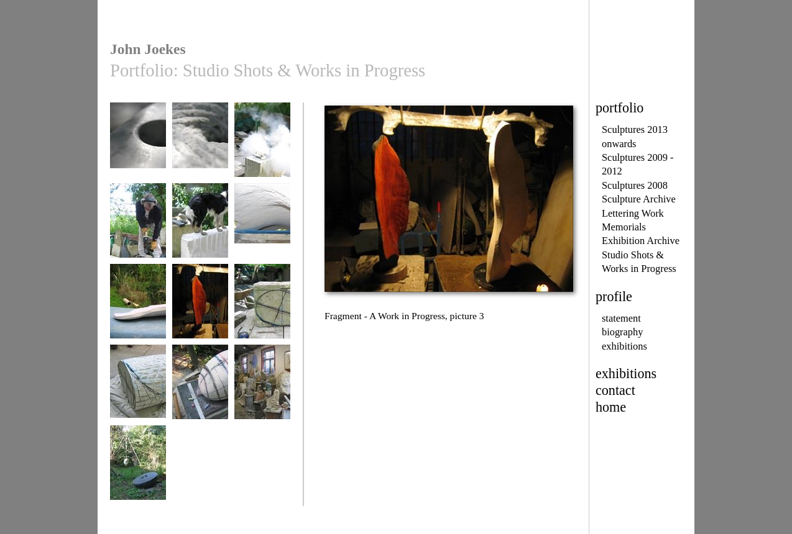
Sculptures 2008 (635, 185)
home (611, 407)
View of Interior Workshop (262, 392)
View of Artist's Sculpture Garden (138, 472)
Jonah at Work (200, 226)
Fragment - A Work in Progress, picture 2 (138, 316)
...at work (262, 145)
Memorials (624, 227)
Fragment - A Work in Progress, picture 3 (200, 316)
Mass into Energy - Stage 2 (138, 392)
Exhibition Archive (640, 241)
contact (615, 390)
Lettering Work (633, 213)
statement (621, 318)
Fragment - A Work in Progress (262, 230)
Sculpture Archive (639, 199)
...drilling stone (138, 226)
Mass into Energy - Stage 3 (200, 392)
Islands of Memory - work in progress (138, 149)
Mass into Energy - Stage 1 (262, 311)
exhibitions (624, 346)
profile (614, 296)
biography (622, 332)
